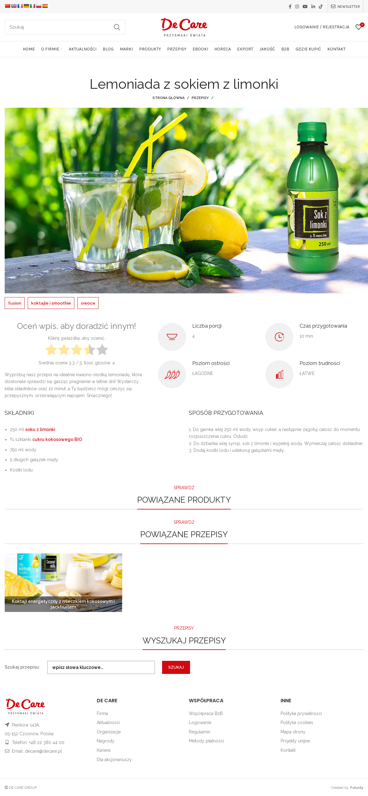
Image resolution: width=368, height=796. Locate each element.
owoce (89, 303)
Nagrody (105, 740)
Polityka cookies (297, 722)
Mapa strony (293, 731)
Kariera (103, 749)
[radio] (51, 350)
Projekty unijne (295, 740)
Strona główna (168, 98)
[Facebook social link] (290, 6)
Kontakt (288, 749)
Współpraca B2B (206, 713)
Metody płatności (206, 740)
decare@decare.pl (43, 751)
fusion (14, 303)
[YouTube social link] (305, 6)
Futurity (356, 787)
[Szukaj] (65, 27)
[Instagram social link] (297, 6)
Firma (102, 713)
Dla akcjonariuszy (114, 759)
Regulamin (199, 731)
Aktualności (108, 722)
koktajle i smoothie (51, 303)
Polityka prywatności (301, 713)
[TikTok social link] (320, 6)
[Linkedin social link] (313, 6)
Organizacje (109, 731)
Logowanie (200, 722)
